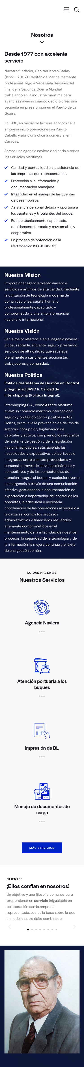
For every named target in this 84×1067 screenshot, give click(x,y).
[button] (28, 929)
